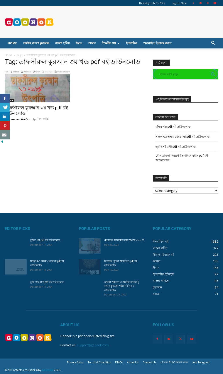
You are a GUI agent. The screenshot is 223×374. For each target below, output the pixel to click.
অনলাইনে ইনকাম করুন (157, 43)
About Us (133, 362)
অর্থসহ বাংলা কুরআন (36, 43)
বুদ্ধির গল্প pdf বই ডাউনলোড (173, 126)
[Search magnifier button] (213, 74)
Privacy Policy (75, 362)
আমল (92, 43)
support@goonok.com (93, 345)
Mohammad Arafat (17, 119)
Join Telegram (201, 362)
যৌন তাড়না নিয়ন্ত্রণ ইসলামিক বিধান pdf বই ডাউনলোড (181, 158)
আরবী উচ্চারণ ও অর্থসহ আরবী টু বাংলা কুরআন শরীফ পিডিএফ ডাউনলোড (121, 286)
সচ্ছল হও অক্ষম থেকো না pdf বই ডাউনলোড (182, 136)
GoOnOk (47, 370)
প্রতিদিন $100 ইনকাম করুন (174, 362)
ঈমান (79, 43)
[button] (213, 43)
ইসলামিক (131, 43)
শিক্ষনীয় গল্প (111, 43)
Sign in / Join (179, 3)
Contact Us (149, 362)
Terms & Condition (99, 362)
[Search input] (183, 74)
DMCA (119, 362)
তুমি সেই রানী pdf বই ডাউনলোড (175, 146)
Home (12, 43)
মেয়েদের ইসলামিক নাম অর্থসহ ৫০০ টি (124, 240)
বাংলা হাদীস (62, 43)
